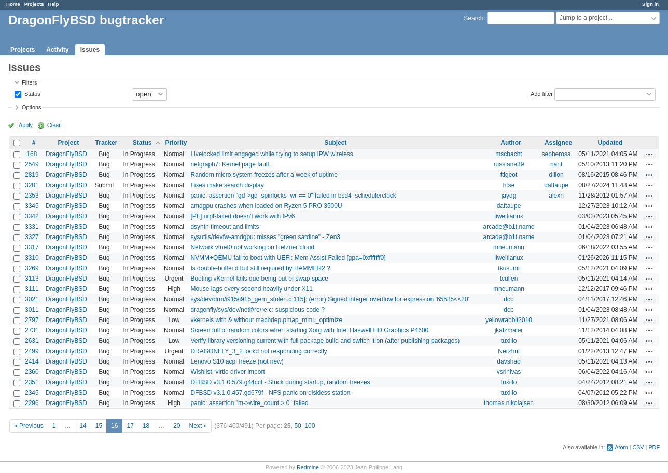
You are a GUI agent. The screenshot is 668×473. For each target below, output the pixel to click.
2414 (32, 361)
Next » (198, 425)
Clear (54, 125)
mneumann (508, 247)
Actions (649, 154)
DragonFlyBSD (66, 154)
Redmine (308, 467)
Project (68, 142)
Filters (29, 82)
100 (309, 425)
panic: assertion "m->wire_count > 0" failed (249, 403)
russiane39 (509, 164)
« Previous (29, 425)
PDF (654, 447)
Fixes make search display (226, 185)
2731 (32, 330)
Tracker (106, 142)
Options (31, 107)
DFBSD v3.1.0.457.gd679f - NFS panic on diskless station (270, 392)
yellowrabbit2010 (508, 320)
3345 (32, 206)
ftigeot (509, 174)
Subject (335, 142)
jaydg (509, 195)
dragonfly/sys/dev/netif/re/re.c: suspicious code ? (257, 309)
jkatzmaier (509, 330)
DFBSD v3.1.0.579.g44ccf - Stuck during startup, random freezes (280, 382)
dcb (508, 299)
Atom (621, 447)
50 (297, 425)
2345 (32, 392)
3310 (32, 257)
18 (146, 425)
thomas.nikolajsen (509, 403)
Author (510, 142)
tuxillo (509, 340)
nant (556, 164)
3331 (32, 226)
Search (473, 18)
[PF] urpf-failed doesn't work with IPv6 (242, 216)
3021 (32, 299)
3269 (32, 268)
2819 (32, 174)
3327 (32, 237)
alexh (556, 195)
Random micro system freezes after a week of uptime (263, 174)
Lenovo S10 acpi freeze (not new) (236, 361)
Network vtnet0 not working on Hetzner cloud (252, 247)
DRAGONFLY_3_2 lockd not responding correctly (258, 351)
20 (176, 425)
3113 (32, 278)
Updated (609, 142)
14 (82, 425)
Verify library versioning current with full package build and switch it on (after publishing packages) (325, 340)
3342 (32, 216)
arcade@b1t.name (509, 226)
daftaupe (556, 185)
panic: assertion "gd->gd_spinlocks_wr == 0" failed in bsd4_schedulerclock (293, 195)
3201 (32, 185)
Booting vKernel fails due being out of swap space (259, 278)
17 (130, 425)
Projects (34, 4)
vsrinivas (509, 371)
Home (13, 4)
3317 (32, 247)
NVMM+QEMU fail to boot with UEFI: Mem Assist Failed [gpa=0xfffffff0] (287, 257)
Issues (90, 49)
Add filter (542, 93)
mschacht (508, 154)
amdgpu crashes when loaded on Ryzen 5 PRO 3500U (266, 206)
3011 (32, 309)
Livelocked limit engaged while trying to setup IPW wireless (271, 154)
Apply (26, 125)
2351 (32, 382)
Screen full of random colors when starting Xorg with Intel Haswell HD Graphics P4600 (309, 330)
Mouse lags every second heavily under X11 (251, 289)
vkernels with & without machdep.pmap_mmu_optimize (266, 320)
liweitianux (508, 216)
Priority (176, 142)
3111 (32, 289)
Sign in (650, 4)
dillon (556, 174)
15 (98, 425)
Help (53, 4)
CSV (638, 447)
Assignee (558, 142)
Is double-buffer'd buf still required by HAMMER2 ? (260, 268)
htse (509, 185)
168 (31, 154)
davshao (508, 361)
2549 (32, 164)
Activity (57, 49)
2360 (32, 371)
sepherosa (556, 154)
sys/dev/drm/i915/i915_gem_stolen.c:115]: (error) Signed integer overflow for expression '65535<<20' (329, 299)
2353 (32, 195)
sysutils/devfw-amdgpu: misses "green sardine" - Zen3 (265, 237)
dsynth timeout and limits (224, 226)
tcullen (509, 278)
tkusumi (508, 268)
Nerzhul (508, 351)
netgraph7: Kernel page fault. (230, 164)
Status (31, 93)
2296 (32, 403)
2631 (32, 340)
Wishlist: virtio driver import (227, 371)
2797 (32, 320)
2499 (32, 351)
